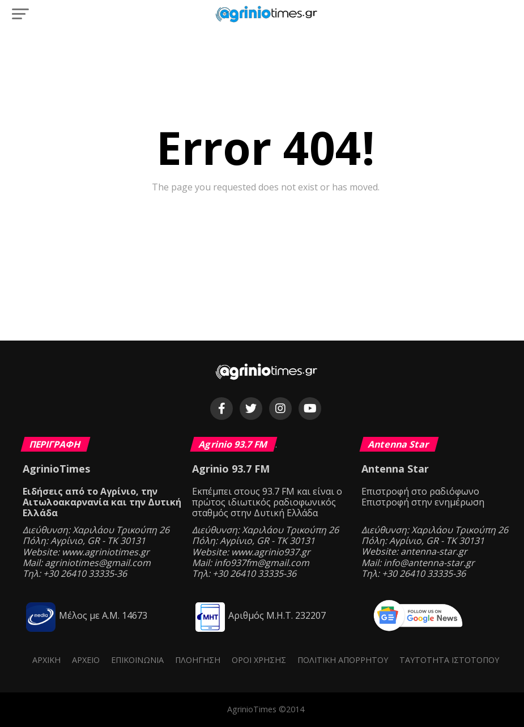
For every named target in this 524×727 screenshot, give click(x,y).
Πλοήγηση (197, 659)
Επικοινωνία (137, 659)
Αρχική (46, 659)
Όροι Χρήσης (259, 659)
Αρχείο (86, 659)
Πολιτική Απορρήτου (342, 659)
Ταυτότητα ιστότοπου (449, 659)
